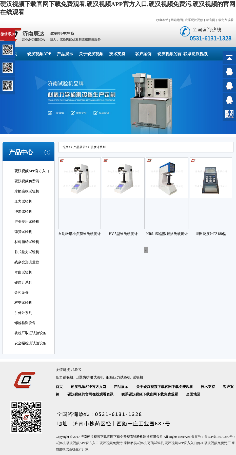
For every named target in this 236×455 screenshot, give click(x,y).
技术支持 (117, 54)
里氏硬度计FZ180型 (210, 234)
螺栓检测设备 (25, 323)
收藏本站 (162, 20)
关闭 (25, 30)
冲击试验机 (23, 211)
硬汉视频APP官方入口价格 (184, 443)
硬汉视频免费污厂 (217, 443)
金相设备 (21, 292)
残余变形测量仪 (26, 262)
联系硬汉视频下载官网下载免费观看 (209, 20)
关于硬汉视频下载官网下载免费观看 (164, 387)
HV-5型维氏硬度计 (123, 234)
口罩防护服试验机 (89, 377)
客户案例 (143, 54)
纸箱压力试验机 (118, 377)
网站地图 (177, 20)
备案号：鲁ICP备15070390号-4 (213, 437)
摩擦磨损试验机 (26, 191)
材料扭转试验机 (26, 242)
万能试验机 (155, 443)
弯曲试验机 (23, 272)
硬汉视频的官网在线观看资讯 (90, 394)
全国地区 (193, 394)
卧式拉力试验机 (26, 252)
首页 (65, 147)
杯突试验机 (23, 303)
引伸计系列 (23, 313)
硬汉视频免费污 (26, 181)
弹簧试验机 (23, 232)
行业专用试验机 (26, 222)
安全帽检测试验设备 (30, 343)
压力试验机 (23, 201)
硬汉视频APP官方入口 (31, 171)
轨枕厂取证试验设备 (30, 333)
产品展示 (65, 54)
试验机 (138, 377)
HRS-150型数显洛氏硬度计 (167, 234)
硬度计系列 (23, 282)
